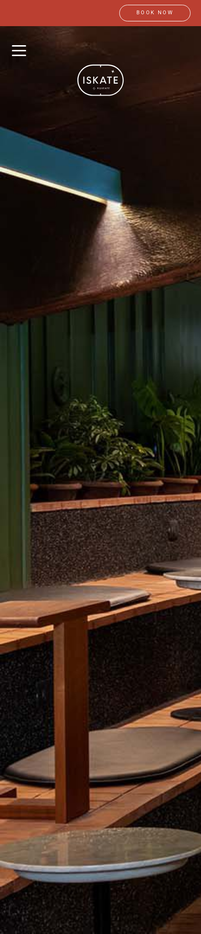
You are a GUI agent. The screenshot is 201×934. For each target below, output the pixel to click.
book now (154, 13)
